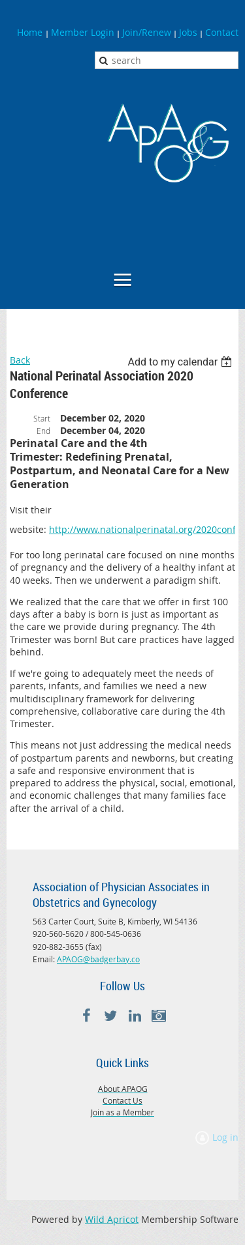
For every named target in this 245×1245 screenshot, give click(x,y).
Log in (225, 1137)
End (43, 430)
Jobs (188, 32)
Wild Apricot (112, 1219)
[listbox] (181, 362)
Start (41, 418)
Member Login (82, 32)
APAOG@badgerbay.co (98, 959)
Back (20, 360)
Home (31, 32)
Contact (221, 32)
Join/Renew (146, 32)
